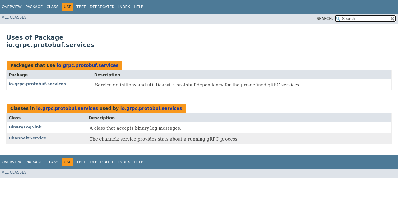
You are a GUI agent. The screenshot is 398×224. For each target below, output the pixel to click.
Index (124, 7)
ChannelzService (27, 138)
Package (34, 7)
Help (138, 7)
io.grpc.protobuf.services (87, 65)
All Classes (14, 17)
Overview (12, 7)
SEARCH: (325, 18)
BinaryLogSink (25, 127)
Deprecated (102, 7)
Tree (81, 7)
